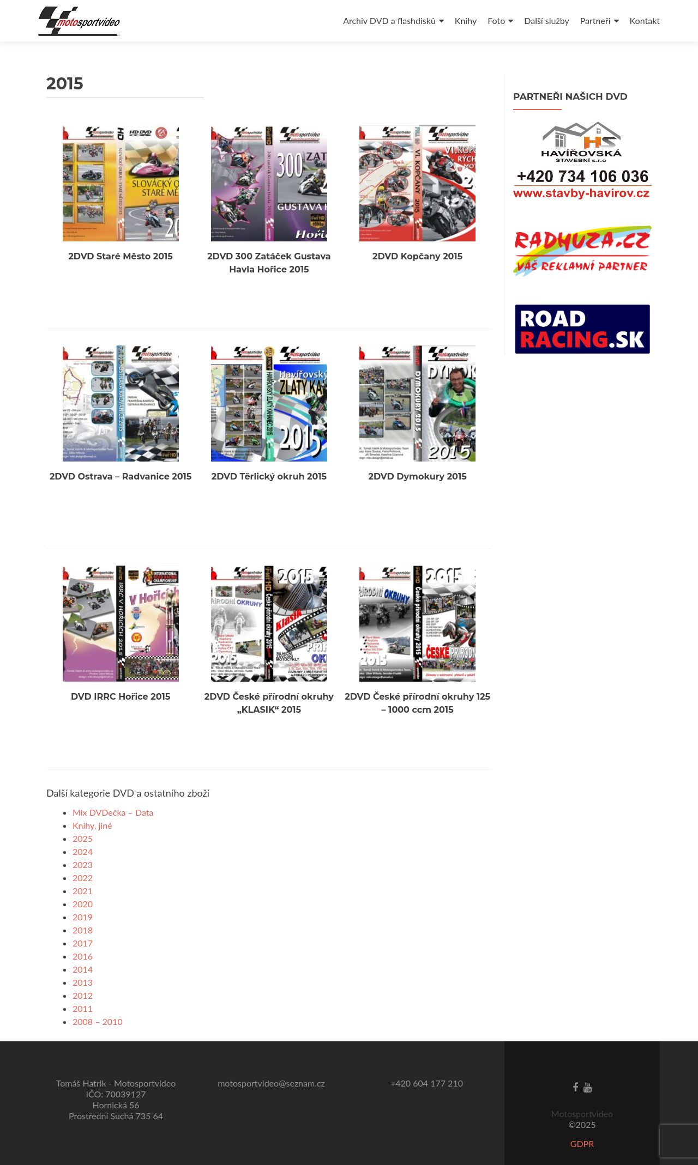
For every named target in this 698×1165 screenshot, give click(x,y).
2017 (83, 922)
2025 (83, 817)
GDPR (582, 1122)
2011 (83, 987)
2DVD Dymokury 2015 (418, 462)
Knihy (466, 20)
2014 (83, 948)
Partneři (595, 20)
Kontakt (645, 20)
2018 (83, 908)
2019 (83, 895)
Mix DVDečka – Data (113, 791)
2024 (83, 830)
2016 (83, 935)
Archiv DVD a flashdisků (389, 20)
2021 (83, 869)
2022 (83, 856)
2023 (83, 843)
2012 (83, 974)
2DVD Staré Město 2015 (120, 249)
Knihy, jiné (92, 804)
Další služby (546, 20)
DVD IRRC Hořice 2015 (120, 675)
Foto (496, 20)
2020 (83, 882)
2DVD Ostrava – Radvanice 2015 (120, 462)
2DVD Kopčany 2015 (417, 249)
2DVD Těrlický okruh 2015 (269, 462)
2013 (83, 961)
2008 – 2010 (98, 1000)
